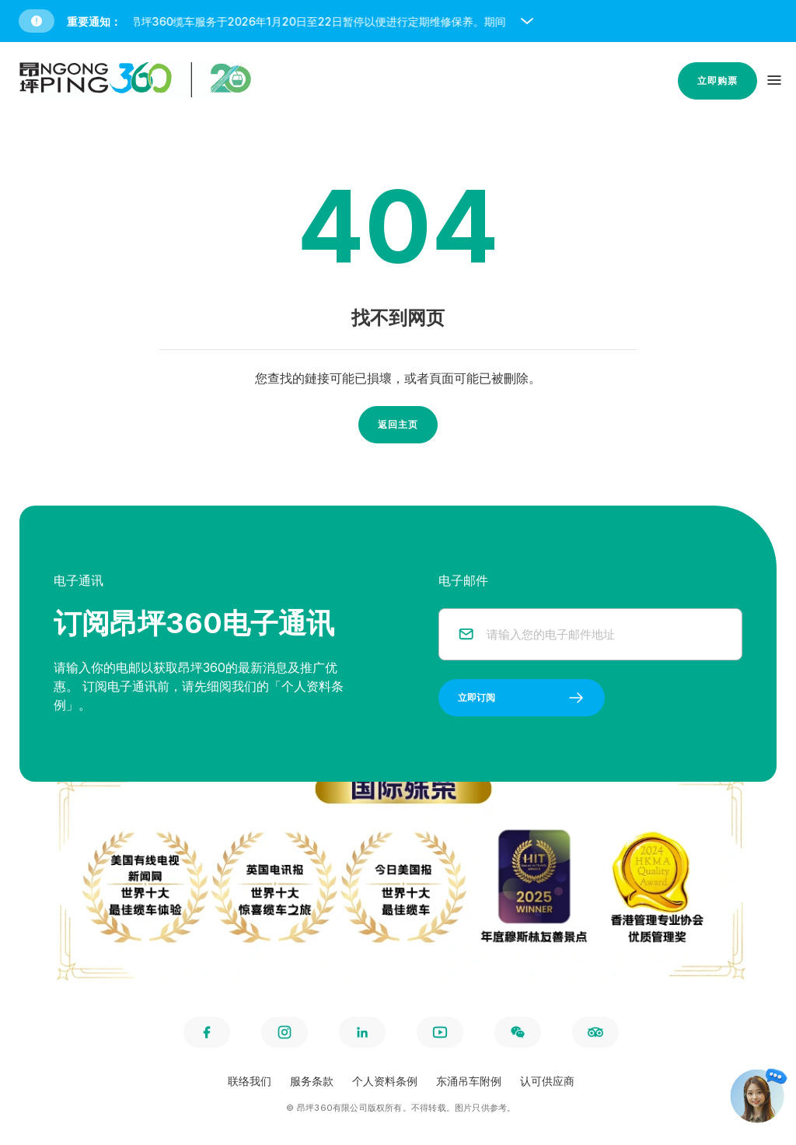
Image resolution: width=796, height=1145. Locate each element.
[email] (605, 634)
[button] (401, 21)
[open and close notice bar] (527, 21)
